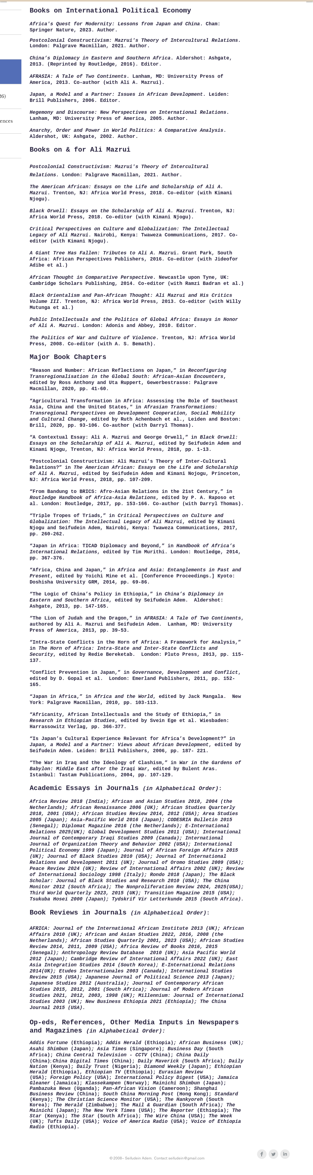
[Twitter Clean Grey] (273, 1154)
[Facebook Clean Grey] (262, 1154)
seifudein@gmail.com (186, 1158)
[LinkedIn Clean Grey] (285, 1154)
